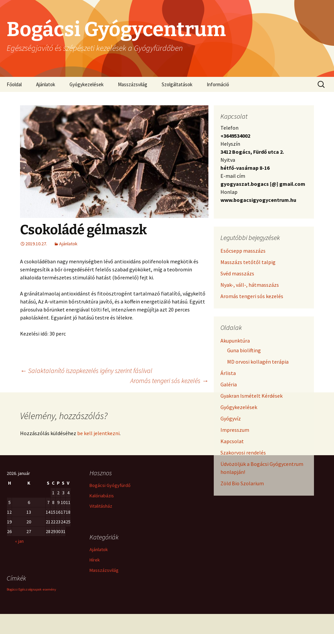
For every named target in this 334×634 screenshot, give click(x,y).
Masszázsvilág (132, 84)
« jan (19, 541)
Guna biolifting (244, 350)
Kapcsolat (232, 441)
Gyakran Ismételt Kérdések (251, 395)
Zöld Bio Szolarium (242, 483)
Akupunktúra (235, 340)
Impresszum (234, 429)
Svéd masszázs (237, 273)
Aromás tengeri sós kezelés (169, 380)
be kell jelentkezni (98, 433)
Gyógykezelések (86, 84)
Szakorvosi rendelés (243, 452)
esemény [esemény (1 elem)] (49, 589)
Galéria (228, 384)
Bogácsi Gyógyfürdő (110, 485)
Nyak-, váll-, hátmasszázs (249, 284)
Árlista (228, 373)
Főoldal (14, 84)
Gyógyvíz (230, 418)
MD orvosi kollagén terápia (258, 361)
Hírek (95, 560)
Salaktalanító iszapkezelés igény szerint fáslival (86, 370)
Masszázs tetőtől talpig (248, 262)
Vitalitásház (101, 506)
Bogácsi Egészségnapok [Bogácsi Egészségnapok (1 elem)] (24, 589)
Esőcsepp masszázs (243, 250)
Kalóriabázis (102, 496)
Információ (218, 84)
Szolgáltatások (177, 84)
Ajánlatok (45, 84)
